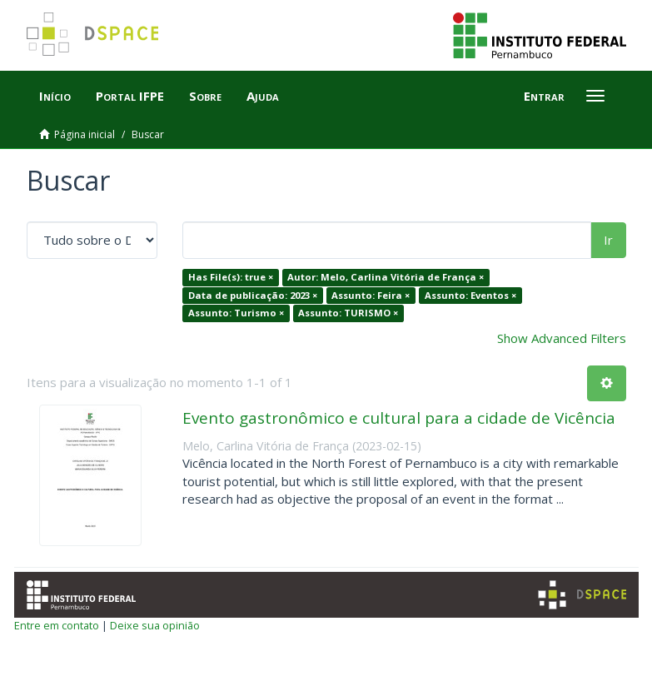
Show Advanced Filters (561, 338)
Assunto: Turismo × (236, 312)
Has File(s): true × (230, 277)
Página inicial (84, 134)
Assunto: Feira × (370, 295)
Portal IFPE (130, 95)
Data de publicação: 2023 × (252, 295)
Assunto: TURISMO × (348, 312)
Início (55, 95)
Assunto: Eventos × (470, 295)
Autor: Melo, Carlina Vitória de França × (385, 277)
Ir (608, 239)
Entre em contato (56, 625)
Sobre (205, 95)
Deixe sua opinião (155, 625)
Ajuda (262, 95)
